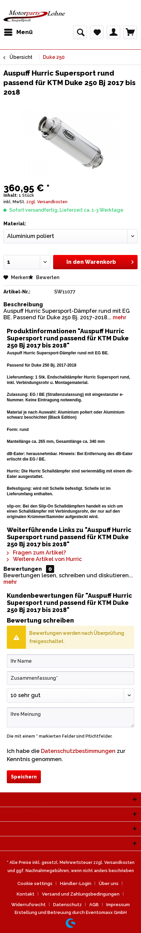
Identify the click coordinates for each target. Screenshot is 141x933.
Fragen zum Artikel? (36, 552)
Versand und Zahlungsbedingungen (81, 894)
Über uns (109, 883)
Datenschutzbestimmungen (78, 751)
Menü (18, 31)
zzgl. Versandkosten (46, 201)
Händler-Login (75, 883)
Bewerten (43, 277)
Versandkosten (119, 862)
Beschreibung (23, 304)
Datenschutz (67, 904)
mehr (118, 317)
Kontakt (25, 894)
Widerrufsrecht (28, 904)
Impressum (118, 904)
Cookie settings (34, 883)
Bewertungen (22, 569)
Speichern (24, 776)
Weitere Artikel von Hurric (44, 559)
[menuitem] (18, 32)
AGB (94, 904)
